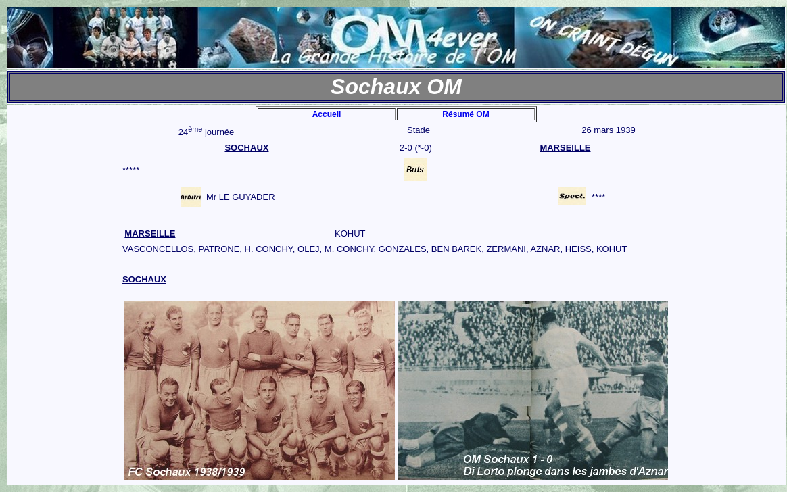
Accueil (326, 114)
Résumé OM (465, 114)
